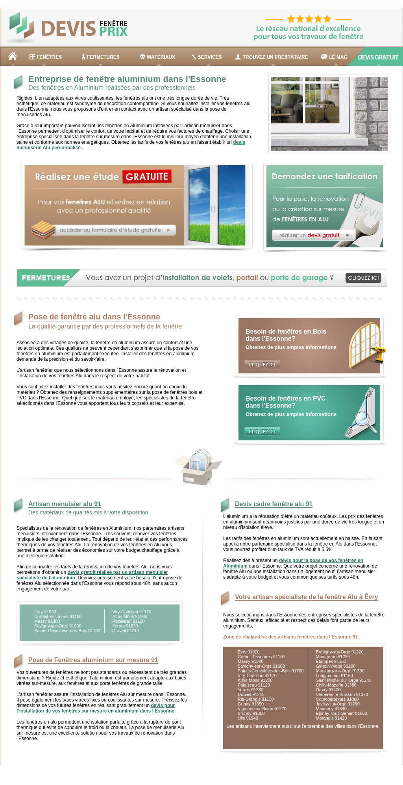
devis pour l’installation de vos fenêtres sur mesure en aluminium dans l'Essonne (96, 708)
